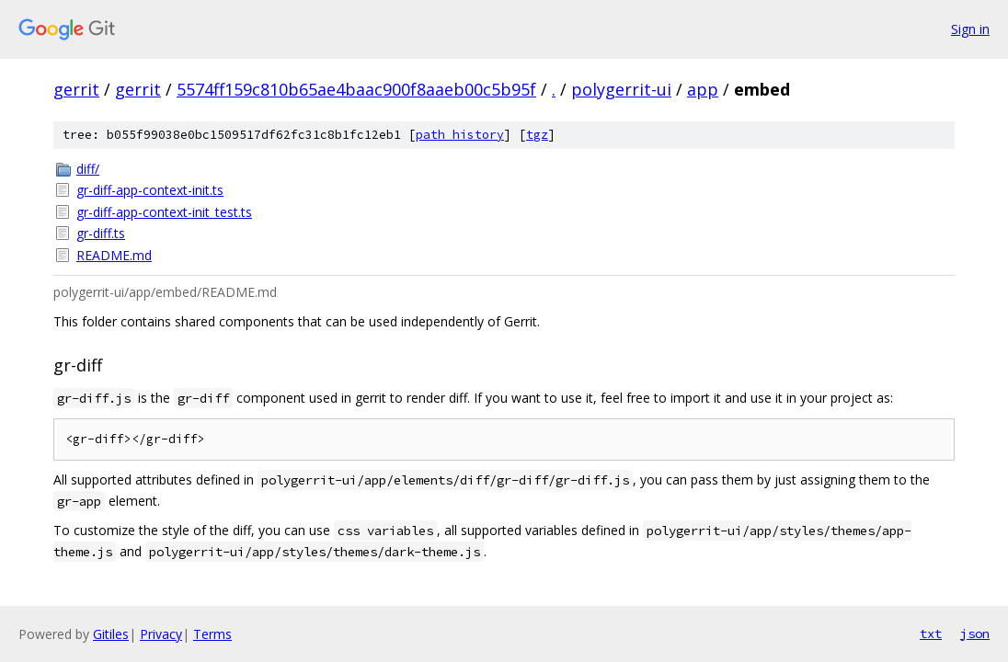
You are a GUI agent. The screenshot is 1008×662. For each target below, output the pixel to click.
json (975, 633)
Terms (212, 634)
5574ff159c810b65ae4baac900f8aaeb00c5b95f (356, 89)
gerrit (76, 89)
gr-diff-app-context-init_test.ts (164, 212)
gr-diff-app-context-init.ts (149, 190)
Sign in (970, 29)
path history (460, 135)
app (702, 89)
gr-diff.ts (100, 233)
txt (931, 633)
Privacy (161, 634)
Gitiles (111, 634)
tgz (537, 135)
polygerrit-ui (621, 89)
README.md (114, 255)
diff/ (87, 168)
